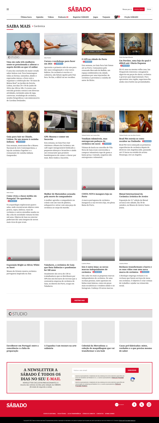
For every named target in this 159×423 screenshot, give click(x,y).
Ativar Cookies (109, 413)
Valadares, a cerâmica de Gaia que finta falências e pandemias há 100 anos (60, 267)
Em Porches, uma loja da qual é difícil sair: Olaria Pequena (135, 61)
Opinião (39, 17)
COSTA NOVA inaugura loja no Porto (97, 195)
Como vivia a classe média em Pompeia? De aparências (22, 197)
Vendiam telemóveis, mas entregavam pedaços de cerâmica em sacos (94, 141)
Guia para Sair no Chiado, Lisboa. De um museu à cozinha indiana (22, 139)
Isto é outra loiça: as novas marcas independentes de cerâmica (95, 269)
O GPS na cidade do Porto (94, 59)
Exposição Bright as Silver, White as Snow (23, 266)
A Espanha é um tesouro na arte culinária (60, 346)
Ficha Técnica (62, 413)
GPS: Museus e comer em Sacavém (56, 137)
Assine (138, 9)
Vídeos (51, 17)
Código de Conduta (88, 413)
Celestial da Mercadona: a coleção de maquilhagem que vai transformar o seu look (98, 348)
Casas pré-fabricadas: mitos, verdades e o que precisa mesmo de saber (135, 348)
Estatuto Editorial (50, 413)
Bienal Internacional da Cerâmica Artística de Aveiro (133, 195)
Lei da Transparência (74, 413)
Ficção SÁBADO (131, 17)
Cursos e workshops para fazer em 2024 (59, 62)
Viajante (106, 17)
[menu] (8, 9)
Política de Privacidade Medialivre (127, 420)
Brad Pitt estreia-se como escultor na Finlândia (131, 139)
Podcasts (63, 17)
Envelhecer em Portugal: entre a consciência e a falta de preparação (23, 348)
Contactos (100, 413)
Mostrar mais (79, 300)
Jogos (95, 17)
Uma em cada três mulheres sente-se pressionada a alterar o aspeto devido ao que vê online (23, 64)
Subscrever (132, 370)
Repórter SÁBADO (81, 17)
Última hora (26, 17)
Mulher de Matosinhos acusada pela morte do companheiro (59, 195)
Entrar (149, 9)
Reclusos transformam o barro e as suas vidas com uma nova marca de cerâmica (135, 269)
